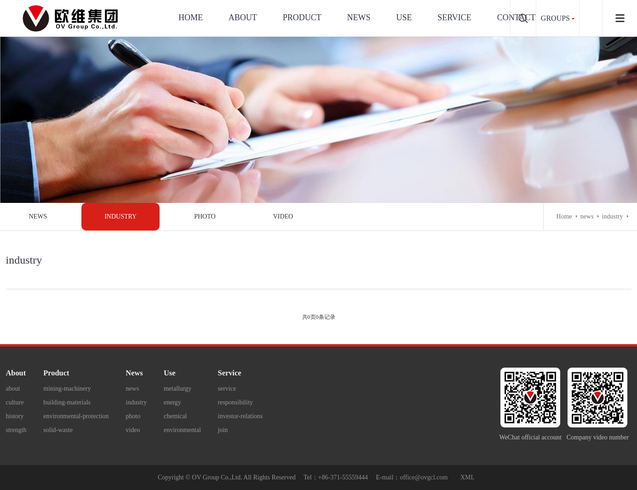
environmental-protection (76, 416)
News (359, 17)
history (15, 416)
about (13, 388)
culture (15, 402)
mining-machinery (67, 388)
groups (555, 18)
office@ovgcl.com (424, 477)
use (404, 17)
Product (302, 17)
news (38, 216)
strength (16, 430)
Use (169, 373)
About (243, 17)
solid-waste (58, 430)
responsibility (235, 402)
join (223, 430)
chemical (175, 416)
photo (204, 216)
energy (172, 402)
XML (467, 477)
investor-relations (240, 416)
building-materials (67, 402)
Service (229, 373)
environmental (182, 430)
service (454, 17)
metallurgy (177, 388)
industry (120, 216)
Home (190, 17)
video (283, 216)
